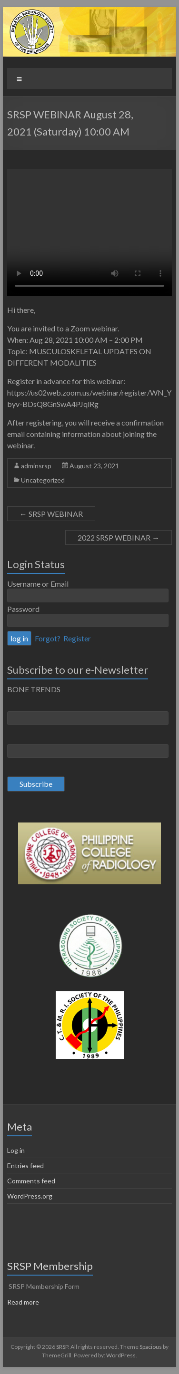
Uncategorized (43, 480)
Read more (23, 1302)
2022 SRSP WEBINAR (118, 537)
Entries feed (25, 1165)
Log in (16, 1150)
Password (23, 608)
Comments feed (31, 1181)
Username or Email (38, 583)
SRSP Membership (50, 1265)
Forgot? (47, 638)
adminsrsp (36, 466)
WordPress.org (29, 1196)
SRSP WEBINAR (51, 513)
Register (77, 638)
